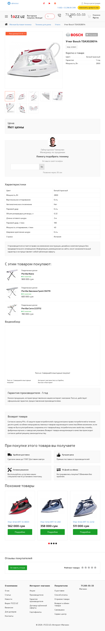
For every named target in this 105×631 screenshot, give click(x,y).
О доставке (59, 590)
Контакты (9, 616)
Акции (32, 590)
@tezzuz (15, 3)
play (49, 3)
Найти (70, 16)
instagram (55, 3)
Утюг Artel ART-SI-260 (50, 522)
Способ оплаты (61, 595)
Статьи (8, 595)
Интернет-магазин (40, 585)
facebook (44, 3)
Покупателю (61, 585)
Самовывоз (59, 609)
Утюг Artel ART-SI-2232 (83, 522)
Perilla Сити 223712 (31, 308)
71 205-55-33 (73, 14)
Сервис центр (60, 614)
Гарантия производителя (36, 600)
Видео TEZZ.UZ (11, 603)
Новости (8, 599)
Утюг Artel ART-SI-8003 (18, 522)
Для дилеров (10, 611)
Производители (36, 595)
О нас (7, 590)
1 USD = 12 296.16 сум (66, 7)
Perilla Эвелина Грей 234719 (35, 291)
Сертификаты (36, 612)
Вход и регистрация (92, 3)
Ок (42, 167)
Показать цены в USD (89, 8)
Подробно (20, 532)
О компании (11, 585)
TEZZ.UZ (17, 16)
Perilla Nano (27, 273)
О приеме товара (62, 599)
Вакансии (9, 607)
